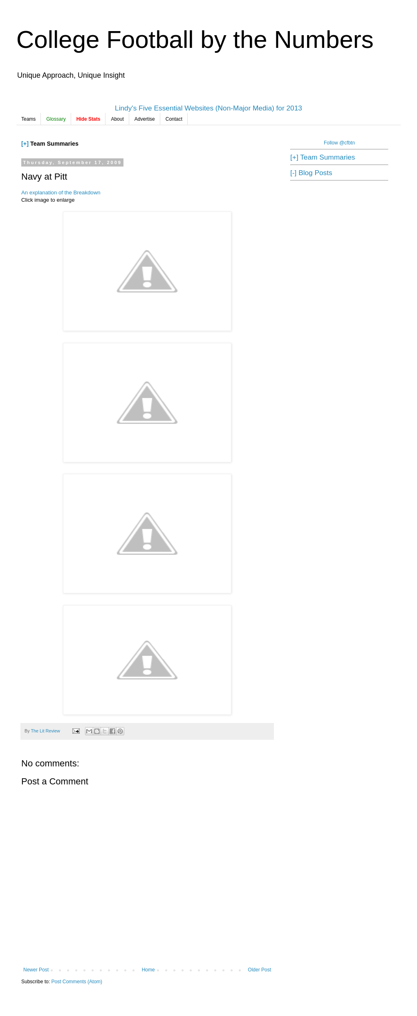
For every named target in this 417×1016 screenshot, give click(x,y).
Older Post (259, 970)
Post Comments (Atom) (76, 981)
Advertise (145, 119)
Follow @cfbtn (339, 143)
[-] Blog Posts (311, 173)
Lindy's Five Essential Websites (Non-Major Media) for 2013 (208, 108)
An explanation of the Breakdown (61, 192)
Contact (174, 119)
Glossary (55, 119)
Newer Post (36, 970)
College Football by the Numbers (195, 39)
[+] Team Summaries (322, 157)
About (117, 119)
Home (148, 970)
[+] (25, 143)
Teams (28, 119)
